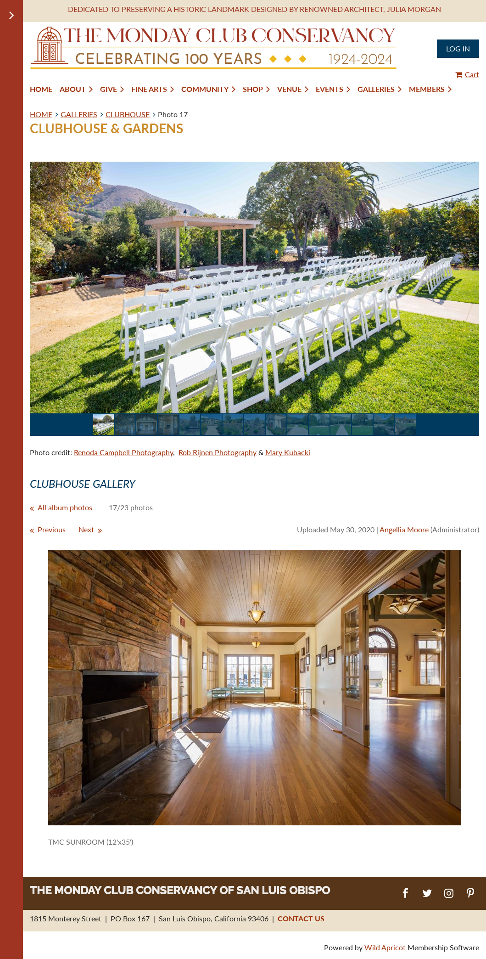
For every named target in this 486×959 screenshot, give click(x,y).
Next (86, 529)
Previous (52, 529)
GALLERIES (79, 114)
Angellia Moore (404, 529)
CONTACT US (301, 918)
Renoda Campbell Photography (123, 452)
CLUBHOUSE (128, 114)
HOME (41, 114)
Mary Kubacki (287, 452)
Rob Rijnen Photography (218, 452)
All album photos (65, 507)
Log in (458, 48)
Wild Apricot (385, 947)
